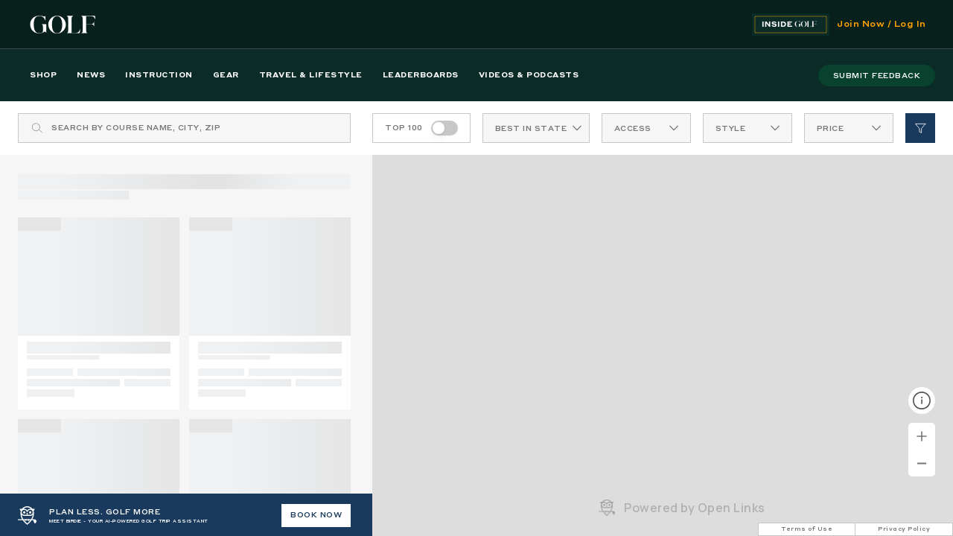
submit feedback (877, 76)
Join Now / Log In (881, 24)
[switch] (444, 128)
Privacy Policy (904, 529)
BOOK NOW (316, 515)
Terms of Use (806, 529)
